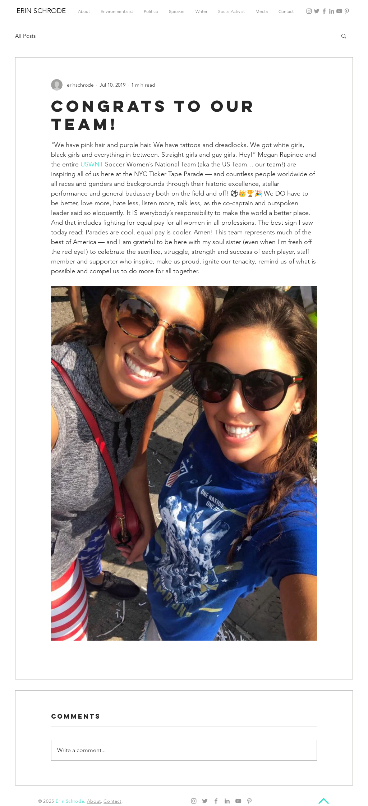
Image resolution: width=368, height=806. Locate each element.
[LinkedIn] (331, 11)
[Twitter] (316, 11)
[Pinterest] (346, 11)
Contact (112, 801)
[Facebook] (324, 11)
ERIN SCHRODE (41, 10)
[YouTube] (339, 11)
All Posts (25, 35)
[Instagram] (309, 11)
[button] (343, 35)
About (94, 801)
